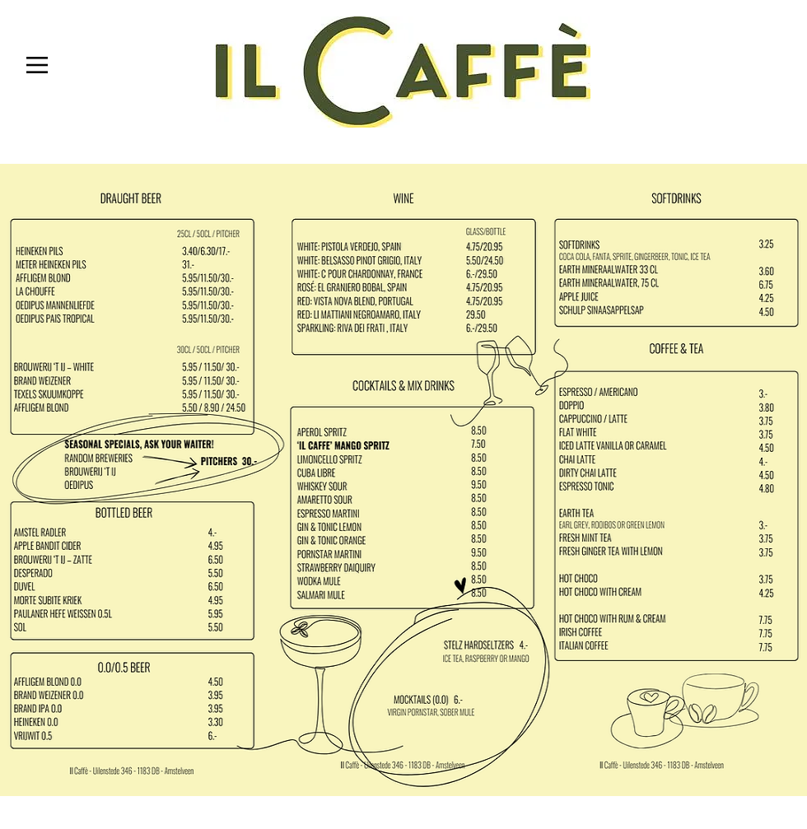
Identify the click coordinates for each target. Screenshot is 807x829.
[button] (37, 65)
